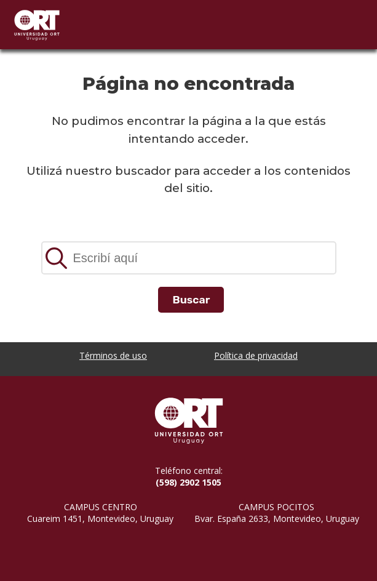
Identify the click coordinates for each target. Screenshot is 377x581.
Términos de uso (113, 355)
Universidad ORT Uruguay (37, 24)
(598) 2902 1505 (188, 482)
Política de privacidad (256, 355)
